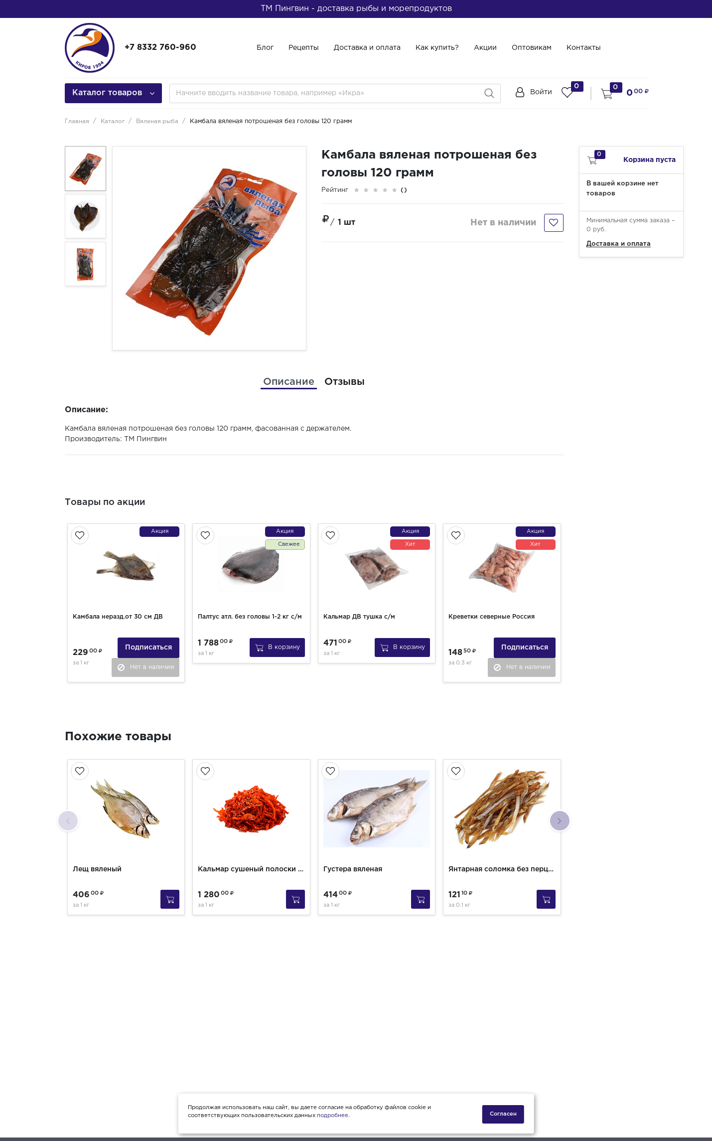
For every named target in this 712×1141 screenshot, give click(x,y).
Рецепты (303, 48)
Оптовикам (532, 48)
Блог (265, 48)
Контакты (584, 48)
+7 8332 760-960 (160, 47)
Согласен (503, 1114)
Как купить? (437, 48)
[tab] (288, 382)
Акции (485, 48)
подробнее (332, 1117)
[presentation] (68, 816)
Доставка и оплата (367, 48)
